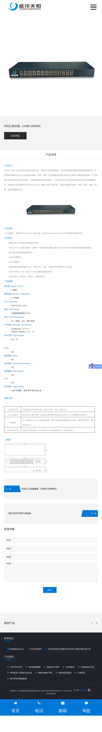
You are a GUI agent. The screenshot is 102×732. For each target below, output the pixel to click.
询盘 (86, 707)
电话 (39, 707)
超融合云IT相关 (53, 672)
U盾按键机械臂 (34, 672)
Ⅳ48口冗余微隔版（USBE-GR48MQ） (39, 489)
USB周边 (81, 678)
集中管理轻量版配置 (18, 683)
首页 (15, 707)
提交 (50, 590)
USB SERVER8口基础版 (19, 513)
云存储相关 (70, 672)
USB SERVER (16, 672)
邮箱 (63, 707)
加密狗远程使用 (64, 678)
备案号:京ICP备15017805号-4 (51, 691)
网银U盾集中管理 (45, 678)
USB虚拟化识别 (87, 672)
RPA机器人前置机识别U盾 (21, 678)
